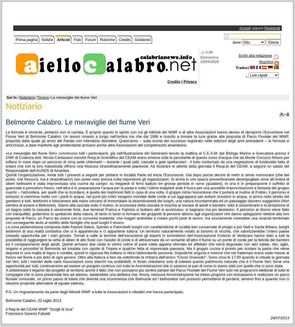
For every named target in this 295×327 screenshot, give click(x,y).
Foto (77, 40)
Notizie (47, 40)
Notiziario (27, 97)
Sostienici (143, 40)
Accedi (245, 28)
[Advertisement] (81, 15)
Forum (90, 40)
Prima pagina (27, 40)
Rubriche (107, 40)
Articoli (63, 40)
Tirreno (43, 97)
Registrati (272, 28)
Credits (125, 40)
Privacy (190, 81)
